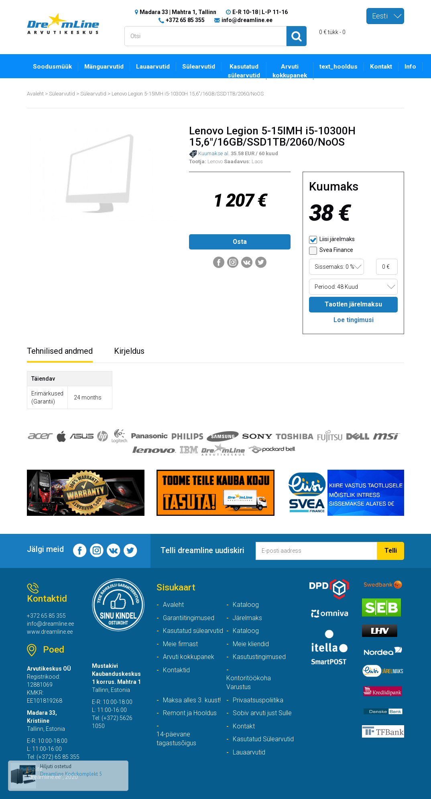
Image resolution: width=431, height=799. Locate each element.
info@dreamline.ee (247, 20)
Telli (390, 550)
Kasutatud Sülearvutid (263, 739)
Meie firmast (180, 644)
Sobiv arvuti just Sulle (262, 713)
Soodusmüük (52, 66)
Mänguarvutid (104, 66)
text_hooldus (338, 66)
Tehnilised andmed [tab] (60, 351)
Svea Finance (331, 251)
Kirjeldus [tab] (129, 351)
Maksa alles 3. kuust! (192, 700)
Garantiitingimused (188, 618)
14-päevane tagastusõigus (176, 738)
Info (410, 66)
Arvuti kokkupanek (289, 71)
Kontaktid (176, 670)
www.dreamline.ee (50, 632)
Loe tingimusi (353, 320)
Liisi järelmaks (332, 240)
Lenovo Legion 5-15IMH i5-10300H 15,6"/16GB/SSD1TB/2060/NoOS (188, 94)
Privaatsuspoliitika (258, 700)
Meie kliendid (251, 644)
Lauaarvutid (153, 66)
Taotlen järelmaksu (353, 304)
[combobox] (385, 16)
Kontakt (381, 66)
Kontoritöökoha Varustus (248, 682)
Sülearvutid (198, 66)
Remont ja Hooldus (190, 713)
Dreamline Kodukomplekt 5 (71, 774)
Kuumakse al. (209, 154)
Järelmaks (247, 618)
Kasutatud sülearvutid (244, 71)
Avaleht (35, 94)
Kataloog (246, 604)
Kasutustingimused (259, 657)
